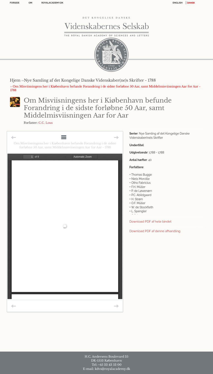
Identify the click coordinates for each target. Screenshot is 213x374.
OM (30, 2)
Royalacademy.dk (52, 2)
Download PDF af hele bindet (150, 221)
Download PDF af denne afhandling (154, 231)
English (178, 2)
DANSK (191, 2)
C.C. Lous (45, 123)
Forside (14, 2)
